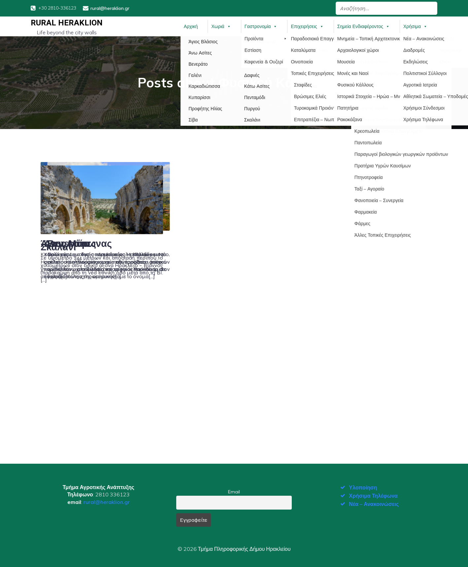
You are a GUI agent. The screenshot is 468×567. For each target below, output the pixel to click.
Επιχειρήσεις (307, 26)
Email (234, 491)
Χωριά (221, 26)
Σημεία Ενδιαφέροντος (363, 26)
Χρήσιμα (415, 26)
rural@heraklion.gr (107, 501)
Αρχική (191, 26)
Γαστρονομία (261, 26)
